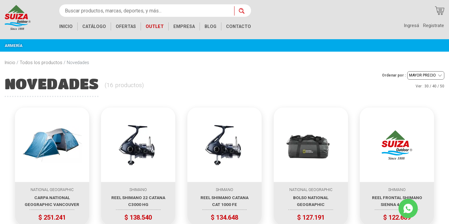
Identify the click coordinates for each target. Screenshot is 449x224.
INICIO (66, 26)
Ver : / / (430, 86)
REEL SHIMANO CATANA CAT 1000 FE (224, 201)
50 (442, 86)
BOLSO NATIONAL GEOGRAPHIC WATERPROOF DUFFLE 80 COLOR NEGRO (311, 201)
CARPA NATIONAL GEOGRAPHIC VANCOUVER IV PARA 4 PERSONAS (52, 201)
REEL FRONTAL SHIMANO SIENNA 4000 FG (397, 201)
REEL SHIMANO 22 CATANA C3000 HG (138, 201)
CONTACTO (238, 26)
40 (434, 86)
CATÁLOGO (94, 26)
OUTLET (155, 26)
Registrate (433, 25)
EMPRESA (184, 26)
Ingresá (411, 25)
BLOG (210, 26)
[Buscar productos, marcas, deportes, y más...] (146, 10)
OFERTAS (126, 26)
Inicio (10, 62)
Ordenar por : (394, 75)
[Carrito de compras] (439, 10)
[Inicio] (18, 17)
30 (426, 86)
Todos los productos (41, 62)
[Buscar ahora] (242, 11)
